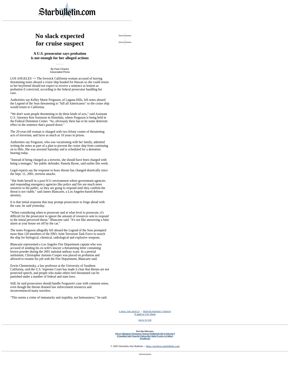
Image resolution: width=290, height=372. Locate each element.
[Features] (136, 333)
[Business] (126, 333)
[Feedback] (145, 338)
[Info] (153, 336)
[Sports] (145, 333)
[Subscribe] (145, 336)
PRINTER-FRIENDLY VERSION (157, 311)
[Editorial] (155, 333)
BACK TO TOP (145, 320)
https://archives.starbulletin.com (163, 346)
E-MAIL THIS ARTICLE (129, 311)
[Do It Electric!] (167, 333)
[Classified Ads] (124, 336)
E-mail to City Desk (145, 314)
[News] (118, 333)
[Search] (136, 336)
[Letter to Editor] (165, 336)
